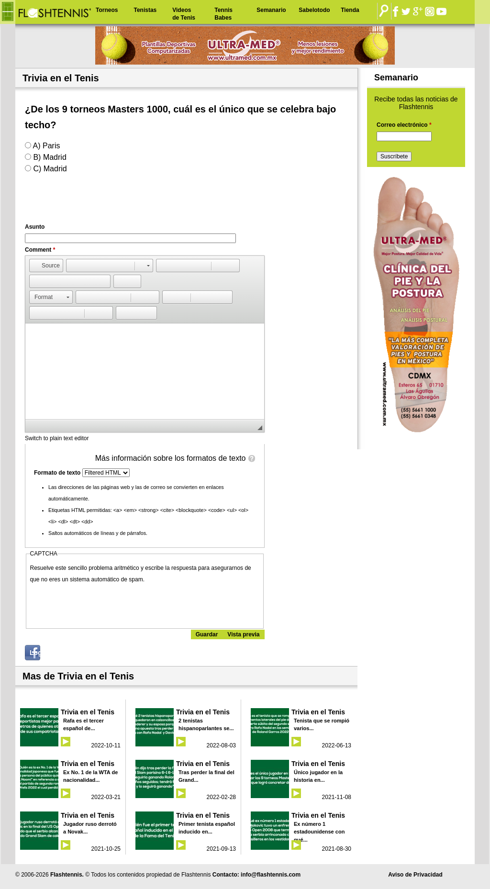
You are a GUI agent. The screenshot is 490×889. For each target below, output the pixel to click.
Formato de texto (58, 472)
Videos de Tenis (183, 14)
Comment (40, 249)
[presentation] (103, 603)
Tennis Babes (223, 14)
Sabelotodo (314, 10)
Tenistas (145, 10)
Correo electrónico (404, 125)
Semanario (271, 10)
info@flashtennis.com (271, 874)
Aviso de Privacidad (415, 874)
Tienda (350, 10)
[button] (46, 265)
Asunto (35, 226)
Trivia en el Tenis (87, 712)
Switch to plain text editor (57, 438)
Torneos (107, 10)
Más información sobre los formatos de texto (170, 458)
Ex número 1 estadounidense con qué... (319, 832)
